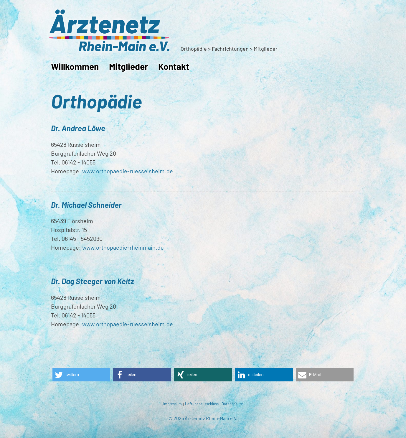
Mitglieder (128, 66)
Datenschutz (232, 403)
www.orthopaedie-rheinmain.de (123, 247)
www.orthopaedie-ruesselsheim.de (127, 170)
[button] (81, 374)
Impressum (172, 403)
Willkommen (75, 66)
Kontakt (173, 66)
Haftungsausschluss (202, 403)
